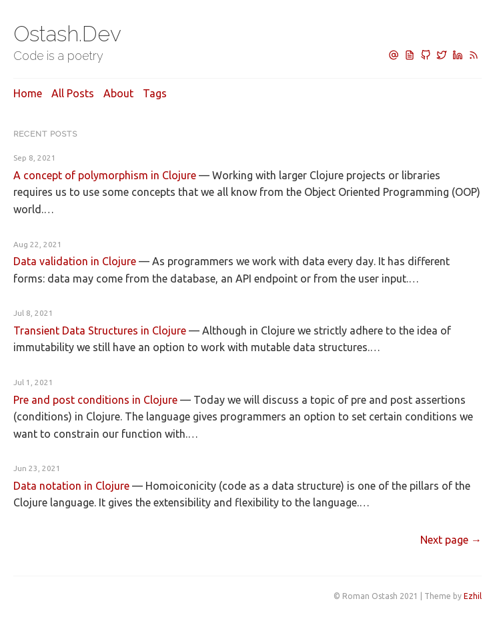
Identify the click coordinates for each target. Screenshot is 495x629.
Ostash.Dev (67, 33)
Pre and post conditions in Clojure (95, 400)
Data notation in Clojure (71, 486)
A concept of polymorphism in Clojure (104, 175)
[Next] (451, 540)
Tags (155, 93)
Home (27, 93)
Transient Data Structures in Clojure (99, 330)
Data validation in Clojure (74, 261)
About (118, 93)
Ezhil (473, 596)
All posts (72, 93)
